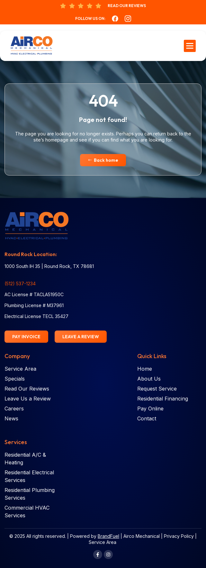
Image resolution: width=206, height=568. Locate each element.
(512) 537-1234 (20, 283)
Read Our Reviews (127, 5)
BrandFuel (108, 536)
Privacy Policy (179, 536)
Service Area (102, 542)
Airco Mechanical (141, 536)
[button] (190, 46)
